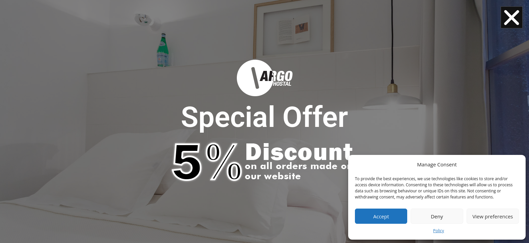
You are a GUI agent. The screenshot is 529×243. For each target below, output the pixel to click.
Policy (438, 231)
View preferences (492, 216)
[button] (511, 17)
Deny (437, 216)
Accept (381, 216)
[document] (264, 121)
